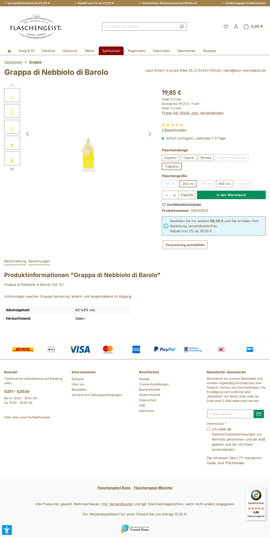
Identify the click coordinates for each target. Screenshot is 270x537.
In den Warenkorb (231, 195)
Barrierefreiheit (149, 389)
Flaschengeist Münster (153, 488)
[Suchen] (181, 26)
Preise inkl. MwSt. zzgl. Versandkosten (193, 113)
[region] (79, 133)
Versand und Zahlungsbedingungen (97, 395)
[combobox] (139, 26)
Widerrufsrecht (149, 395)
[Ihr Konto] (236, 26)
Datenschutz (148, 400)
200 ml (187, 184)
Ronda (206, 158)
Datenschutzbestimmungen (233, 434)
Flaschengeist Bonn (114, 488)
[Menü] (263, 490)
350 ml (207, 184)
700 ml (244, 184)
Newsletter (79, 389)
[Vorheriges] (27, 134)
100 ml (171, 184)
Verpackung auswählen (185, 245)
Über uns (78, 384)
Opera (188, 158)
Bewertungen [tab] (39, 261)
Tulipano (172, 166)
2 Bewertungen (174, 130)
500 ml (224, 184)
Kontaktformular (39, 417)
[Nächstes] (150, 134)
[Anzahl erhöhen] (174, 195)
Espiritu (170, 158)
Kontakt (144, 379)
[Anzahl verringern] (166, 195)
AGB (142, 405)
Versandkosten (121, 504)
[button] (7, 530)
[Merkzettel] (226, 26)
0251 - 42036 (17, 391)
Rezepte (78, 379)
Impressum (146, 410)
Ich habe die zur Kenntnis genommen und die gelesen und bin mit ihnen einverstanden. (238, 439)
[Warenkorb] (253, 26)
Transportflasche (233, 158)
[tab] (15, 261)
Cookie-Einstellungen (154, 384)
